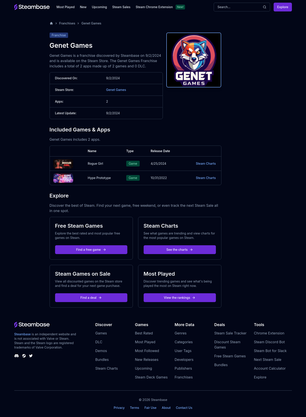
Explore (282, 7)
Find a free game (91, 249)
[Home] (51, 23)
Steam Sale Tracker (230, 333)
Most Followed (147, 351)
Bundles (102, 359)
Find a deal (91, 297)
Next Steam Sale (268, 359)
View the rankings (180, 297)
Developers (184, 359)
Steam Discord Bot (269, 342)
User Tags (183, 351)
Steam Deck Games (151, 377)
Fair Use (151, 408)
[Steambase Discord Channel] (16, 356)
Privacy (119, 408)
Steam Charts (206, 163)
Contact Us (184, 408)
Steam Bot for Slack (270, 351)
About (166, 408)
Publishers (183, 368)
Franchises (67, 23)
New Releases (147, 359)
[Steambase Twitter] (31, 356)
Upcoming (99, 7)
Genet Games (91, 23)
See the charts (179, 249)
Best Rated (144, 333)
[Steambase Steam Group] (24, 356)
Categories (184, 342)
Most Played (66, 7)
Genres (181, 333)
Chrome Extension (269, 333)
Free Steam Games (230, 356)
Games (101, 333)
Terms (134, 408)
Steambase (22, 334)
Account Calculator (270, 368)
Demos (101, 351)
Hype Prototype (99, 178)
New (83, 7)
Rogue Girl (95, 163)
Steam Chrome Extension (154, 7)
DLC (98, 342)
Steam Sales (121, 7)
